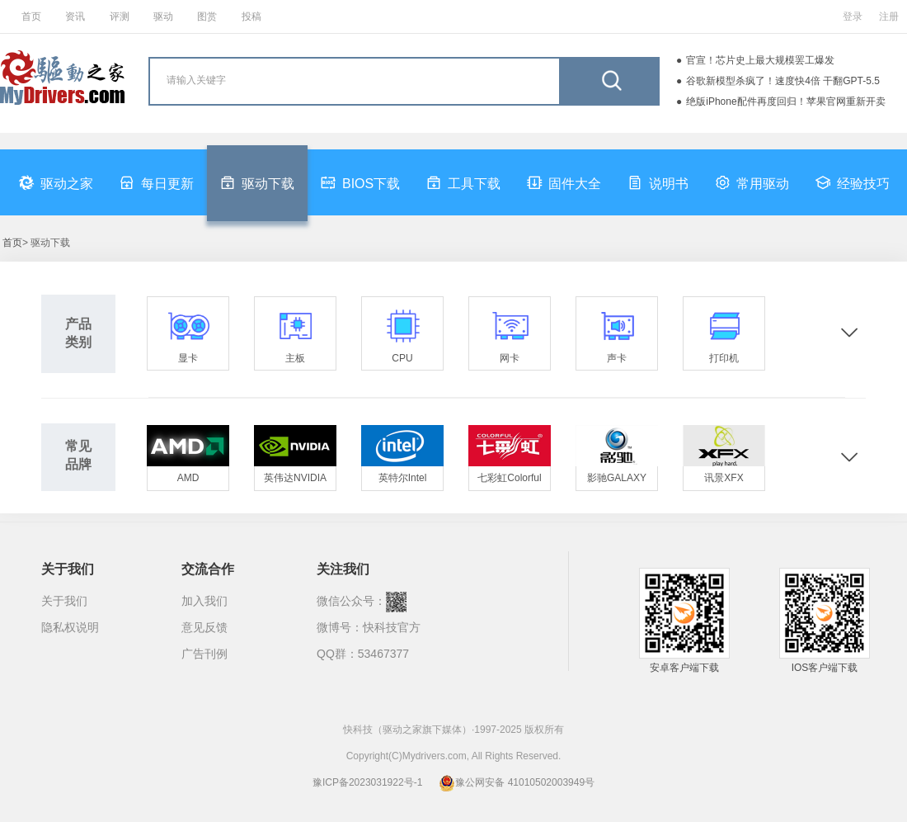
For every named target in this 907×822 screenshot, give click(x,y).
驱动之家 (56, 182)
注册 (889, 16)
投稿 (251, 16)
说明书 (657, 182)
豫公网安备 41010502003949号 (516, 782)
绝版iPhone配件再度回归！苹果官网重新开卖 (785, 101)
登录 (852, 16)
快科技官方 (392, 627)
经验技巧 (852, 182)
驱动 (163, 16)
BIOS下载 (360, 182)
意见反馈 (204, 627)
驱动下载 (257, 182)
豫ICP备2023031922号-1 (367, 782)
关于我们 (64, 600)
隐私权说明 (70, 627)
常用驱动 (752, 182)
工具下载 (463, 182)
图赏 (207, 16)
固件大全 (564, 182)
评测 (119, 16)
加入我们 (204, 600)
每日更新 (157, 182)
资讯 (75, 16)
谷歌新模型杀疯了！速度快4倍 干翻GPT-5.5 (783, 81)
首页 (31, 16)
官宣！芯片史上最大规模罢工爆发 (760, 60)
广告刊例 (204, 653)
